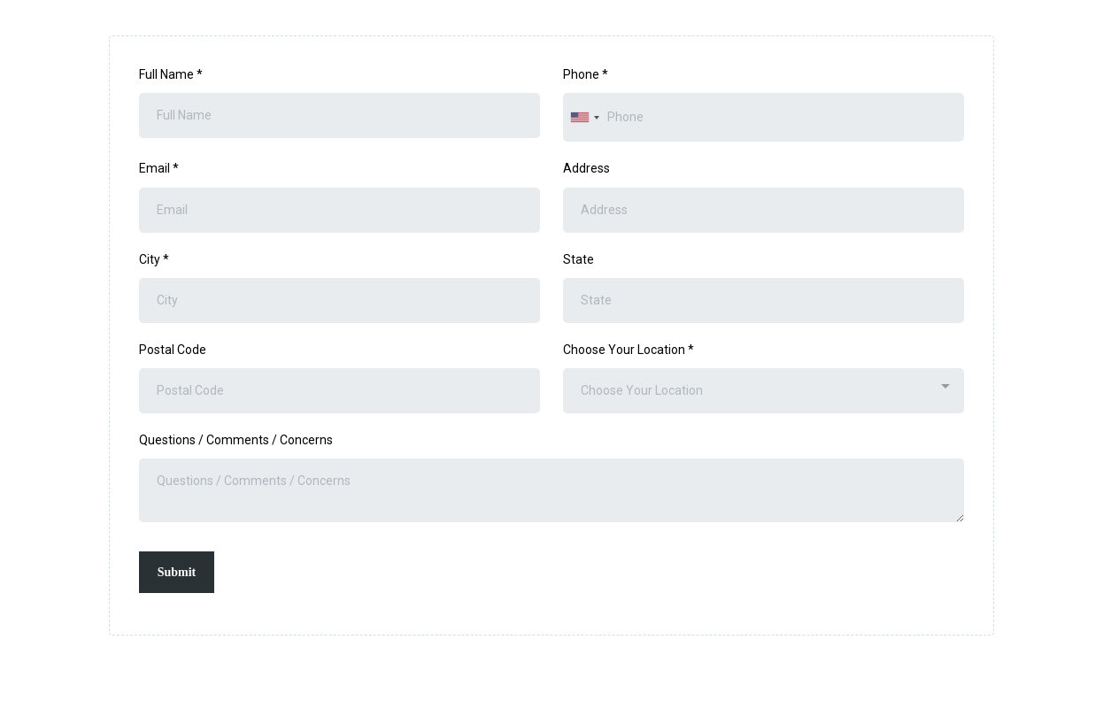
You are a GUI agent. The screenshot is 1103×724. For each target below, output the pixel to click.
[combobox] (584, 117)
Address (586, 168)
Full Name (171, 74)
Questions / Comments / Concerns (236, 440)
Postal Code (172, 350)
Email (159, 168)
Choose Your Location (628, 350)
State (578, 259)
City (154, 259)
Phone (585, 74)
